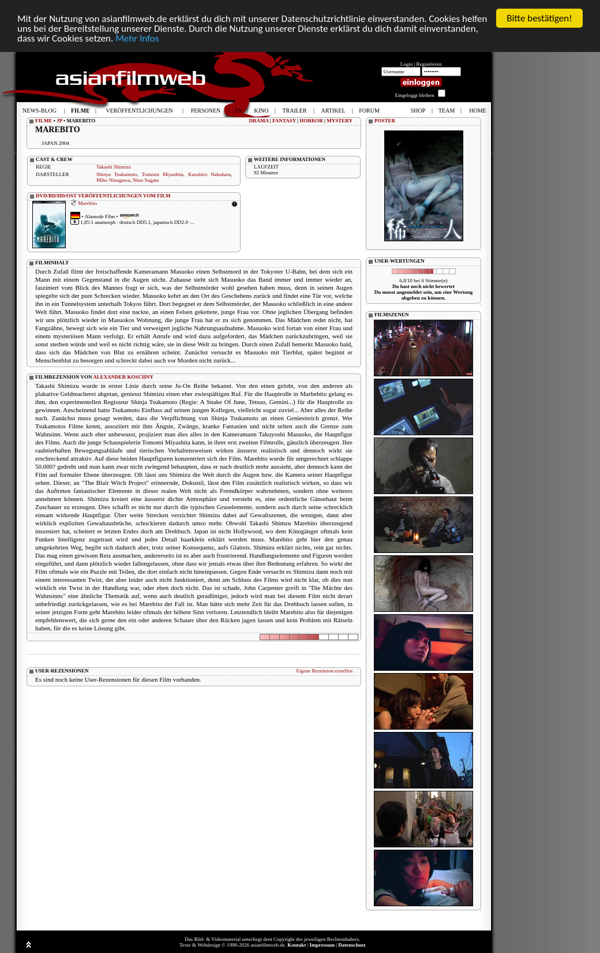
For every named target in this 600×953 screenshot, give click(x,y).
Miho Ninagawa (113, 180)
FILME (43, 121)
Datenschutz (352, 945)
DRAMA (259, 121)
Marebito (87, 203)
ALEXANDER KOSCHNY (123, 377)
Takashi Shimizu (113, 167)
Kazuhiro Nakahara (209, 174)
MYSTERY (339, 121)
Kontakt (296, 945)
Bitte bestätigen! (539, 18)
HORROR (311, 121)
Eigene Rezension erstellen (324, 671)
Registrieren (429, 64)
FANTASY (284, 121)
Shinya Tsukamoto (116, 174)
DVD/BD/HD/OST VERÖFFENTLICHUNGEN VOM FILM (103, 196)
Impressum (322, 945)
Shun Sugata (146, 180)
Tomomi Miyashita (162, 174)
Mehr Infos (137, 38)
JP (59, 121)
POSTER (384, 121)
